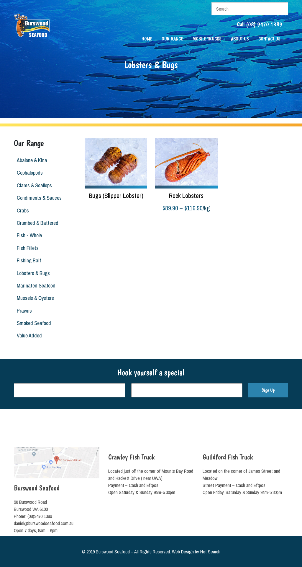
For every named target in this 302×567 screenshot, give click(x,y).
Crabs (21, 210)
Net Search (210, 551)
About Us (240, 39)
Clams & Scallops (32, 185)
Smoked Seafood (32, 323)
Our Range (172, 39)
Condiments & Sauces (37, 198)
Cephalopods (28, 172)
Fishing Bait (27, 260)
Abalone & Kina (30, 160)
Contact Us (269, 39)
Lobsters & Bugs (31, 273)
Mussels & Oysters (33, 298)
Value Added (27, 335)
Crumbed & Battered (35, 223)
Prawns (22, 310)
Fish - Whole (27, 235)
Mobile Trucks (207, 39)
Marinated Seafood (34, 285)
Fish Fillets (26, 248)
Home (147, 39)
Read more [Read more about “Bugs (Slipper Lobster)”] (94, 207)
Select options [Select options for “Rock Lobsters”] (168, 223)
